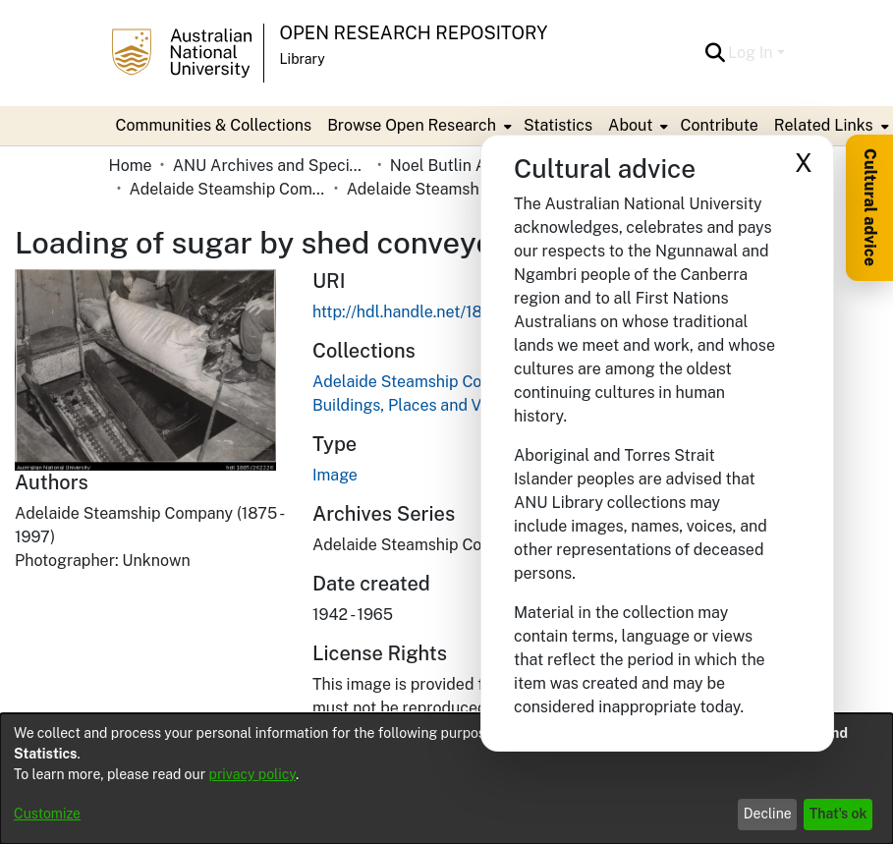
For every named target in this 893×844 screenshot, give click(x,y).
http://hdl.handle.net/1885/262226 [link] (438, 312)
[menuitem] (417, 125)
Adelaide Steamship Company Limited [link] (228, 189)
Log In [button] (752, 52)
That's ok (838, 813)
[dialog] (446, 778)
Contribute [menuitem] (718, 125)
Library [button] (302, 59)
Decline (768, 813)
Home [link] (130, 165)
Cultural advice (870, 207)
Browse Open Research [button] (411, 125)
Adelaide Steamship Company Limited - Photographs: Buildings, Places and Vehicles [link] (445, 189)
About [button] (630, 125)
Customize (47, 813)
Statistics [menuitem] (558, 125)
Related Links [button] (823, 125)
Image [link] (335, 475)
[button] (714, 53)
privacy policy (252, 774)
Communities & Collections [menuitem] (214, 125)
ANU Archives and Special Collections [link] (271, 165)
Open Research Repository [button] (414, 33)
